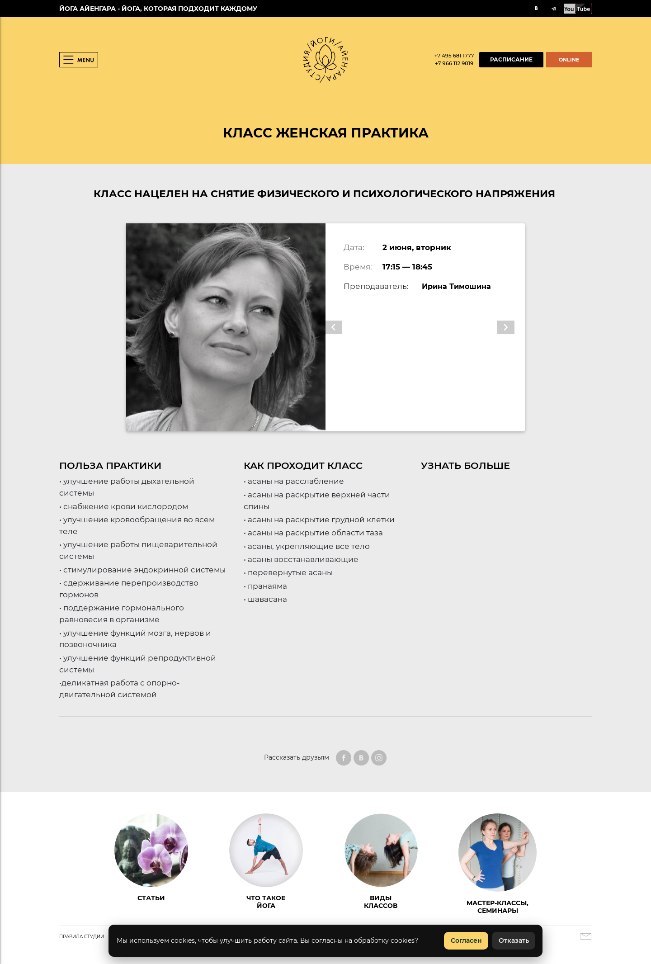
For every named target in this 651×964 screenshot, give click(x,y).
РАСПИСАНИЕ (511, 60)
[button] (340, 327)
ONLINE (569, 60)
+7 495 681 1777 (454, 55)
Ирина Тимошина (459, 286)
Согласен (466, 940)
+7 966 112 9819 (454, 63)
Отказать (514, 940)
